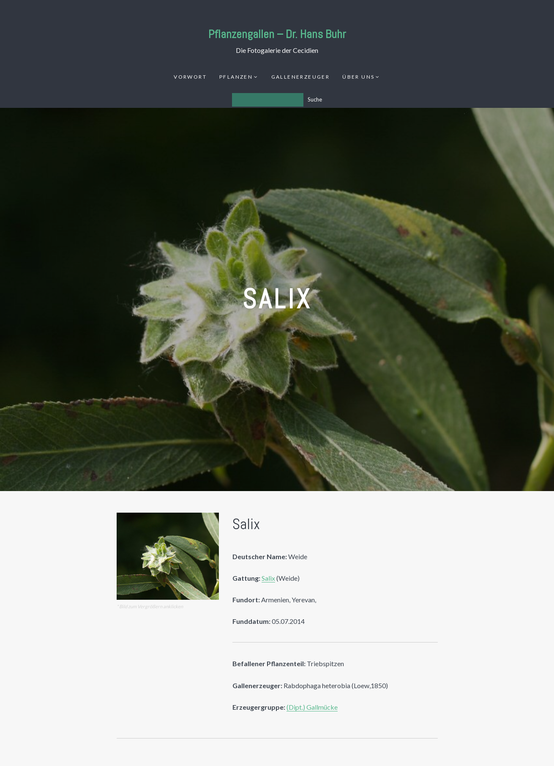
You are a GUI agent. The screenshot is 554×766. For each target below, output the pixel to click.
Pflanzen (236, 77)
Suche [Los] (315, 99)
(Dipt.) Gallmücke (312, 707)
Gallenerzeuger (300, 77)
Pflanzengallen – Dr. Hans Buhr (277, 34)
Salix (268, 578)
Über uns (358, 77)
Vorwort (190, 77)
